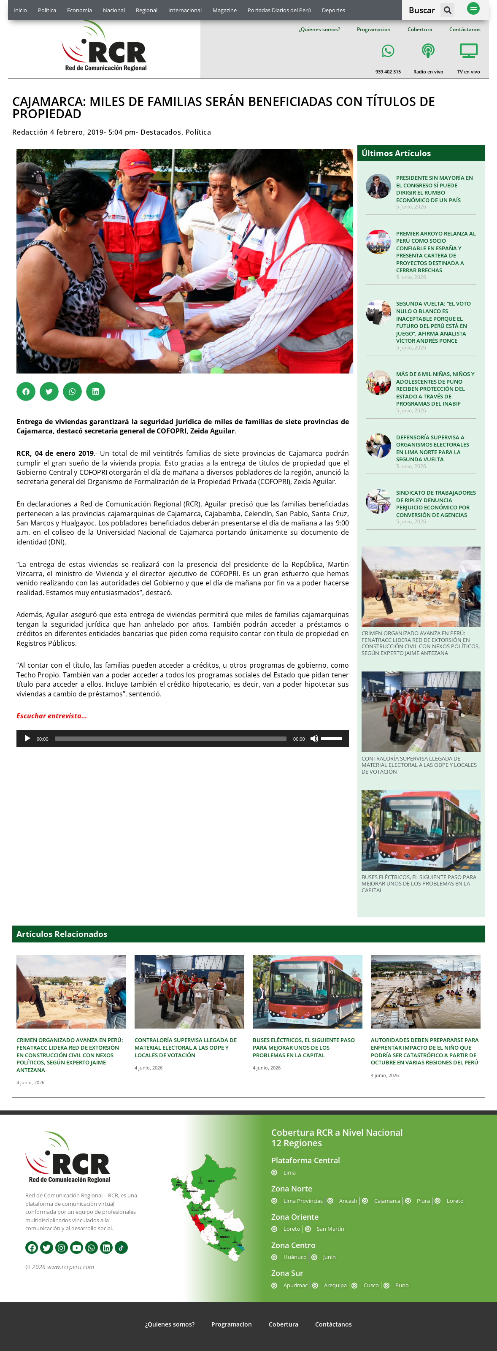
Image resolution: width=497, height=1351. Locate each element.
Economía (79, 10)
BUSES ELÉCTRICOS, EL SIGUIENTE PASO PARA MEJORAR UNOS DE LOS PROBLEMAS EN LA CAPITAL (419, 883)
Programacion (374, 29)
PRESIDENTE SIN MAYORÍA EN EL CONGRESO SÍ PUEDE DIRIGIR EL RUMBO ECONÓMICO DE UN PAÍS (434, 189)
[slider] (171, 738)
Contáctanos (465, 29)
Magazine (225, 10)
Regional (146, 10)
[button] (447, 10)
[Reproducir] (27, 738)
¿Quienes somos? (319, 29)
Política (47, 10)
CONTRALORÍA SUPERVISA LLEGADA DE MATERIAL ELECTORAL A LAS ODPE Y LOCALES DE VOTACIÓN (419, 765)
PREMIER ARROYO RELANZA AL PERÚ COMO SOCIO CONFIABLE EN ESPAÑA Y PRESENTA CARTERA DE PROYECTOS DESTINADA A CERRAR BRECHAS (436, 252)
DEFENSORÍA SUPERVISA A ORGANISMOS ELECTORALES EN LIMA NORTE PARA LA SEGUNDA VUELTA (432, 448)
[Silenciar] (314, 738)
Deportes (333, 10)
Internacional (185, 10)
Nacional (114, 10)
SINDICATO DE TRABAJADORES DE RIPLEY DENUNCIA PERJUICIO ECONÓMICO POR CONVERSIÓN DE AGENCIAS (436, 504)
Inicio (20, 10)
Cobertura (420, 29)
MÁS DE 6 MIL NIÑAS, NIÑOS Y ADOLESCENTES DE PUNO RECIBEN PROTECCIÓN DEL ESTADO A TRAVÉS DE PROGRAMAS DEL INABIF (435, 388)
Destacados (160, 132)
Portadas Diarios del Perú (279, 10)
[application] (182, 738)
